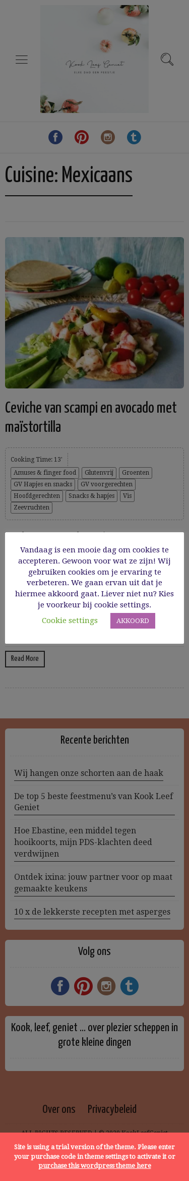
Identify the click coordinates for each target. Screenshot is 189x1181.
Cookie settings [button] (70, 620)
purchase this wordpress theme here (94, 1165)
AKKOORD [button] (132, 621)
